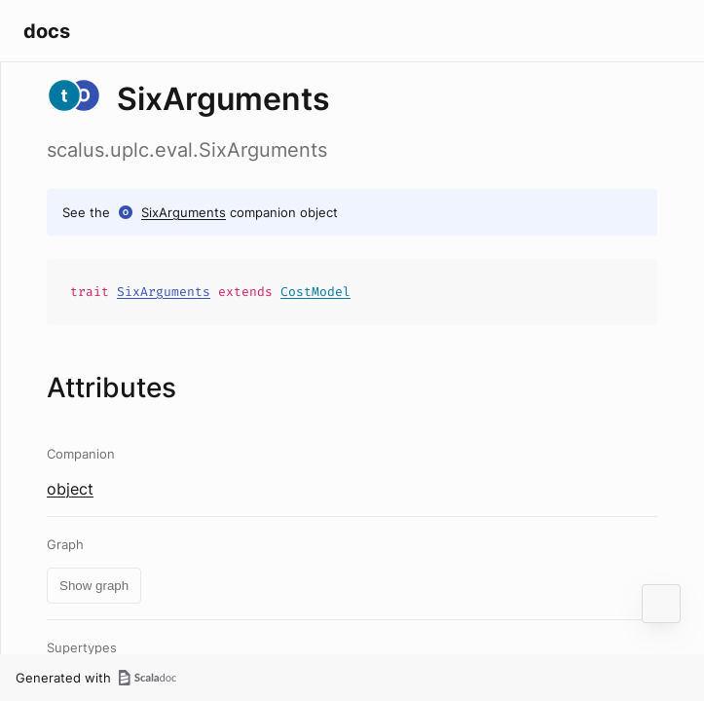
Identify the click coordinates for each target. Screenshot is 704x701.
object (70, 488)
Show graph (94, 585)
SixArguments (183, 212)
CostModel (315, 291)
